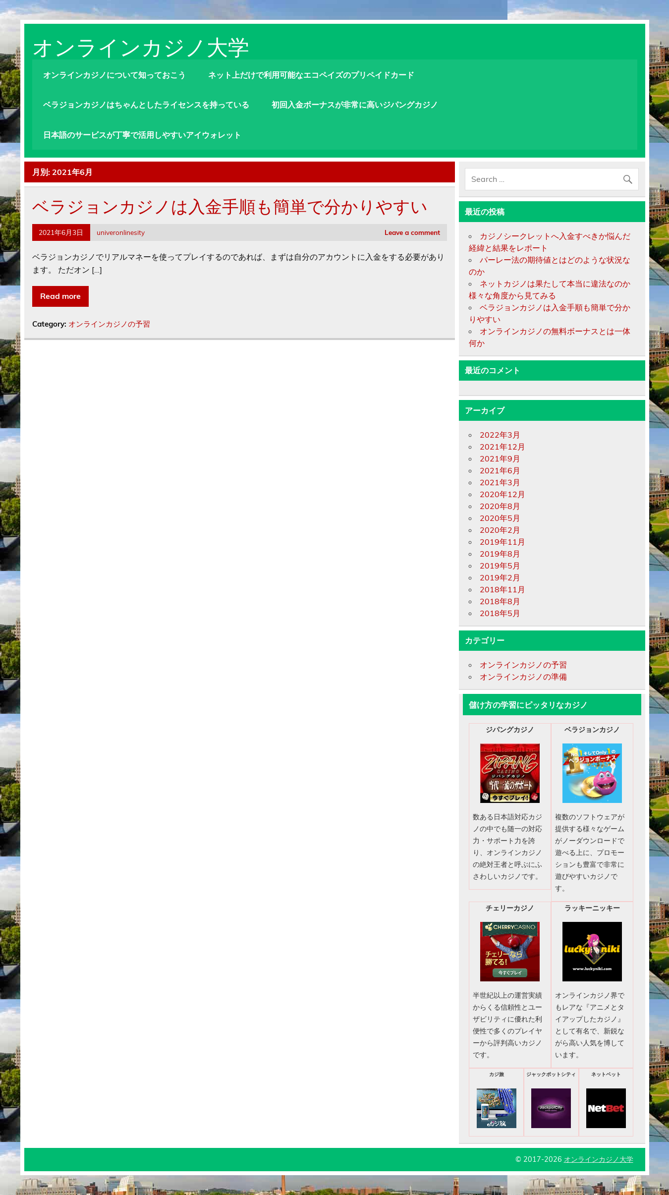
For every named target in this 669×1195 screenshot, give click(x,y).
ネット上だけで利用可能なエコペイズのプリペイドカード (311, 75)
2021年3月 (500, 482)
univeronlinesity (121, 232)
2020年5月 (500, 518)
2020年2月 (500, 530)
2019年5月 (500, 565)
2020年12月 (502, 494)
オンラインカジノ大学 (140, 45)
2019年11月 (502, 542)
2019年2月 (500, 577)
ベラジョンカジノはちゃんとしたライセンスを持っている (146, 105)
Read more (60, 296)
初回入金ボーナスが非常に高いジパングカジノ (355, 105)
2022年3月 (500, 435)
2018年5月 (500, 613)
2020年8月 (500, 506)
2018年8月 (500, 601)
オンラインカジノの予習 (109, 324)
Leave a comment (412, 232)
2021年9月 (500, 458)
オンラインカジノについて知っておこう (114, 75)
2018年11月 (502, 589)
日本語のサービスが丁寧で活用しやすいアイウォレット (142, 135)
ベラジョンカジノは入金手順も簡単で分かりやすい (230, 205)
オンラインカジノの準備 (523, 677)
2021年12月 (502, 447)
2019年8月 (500, 554)
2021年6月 (500, 470)
